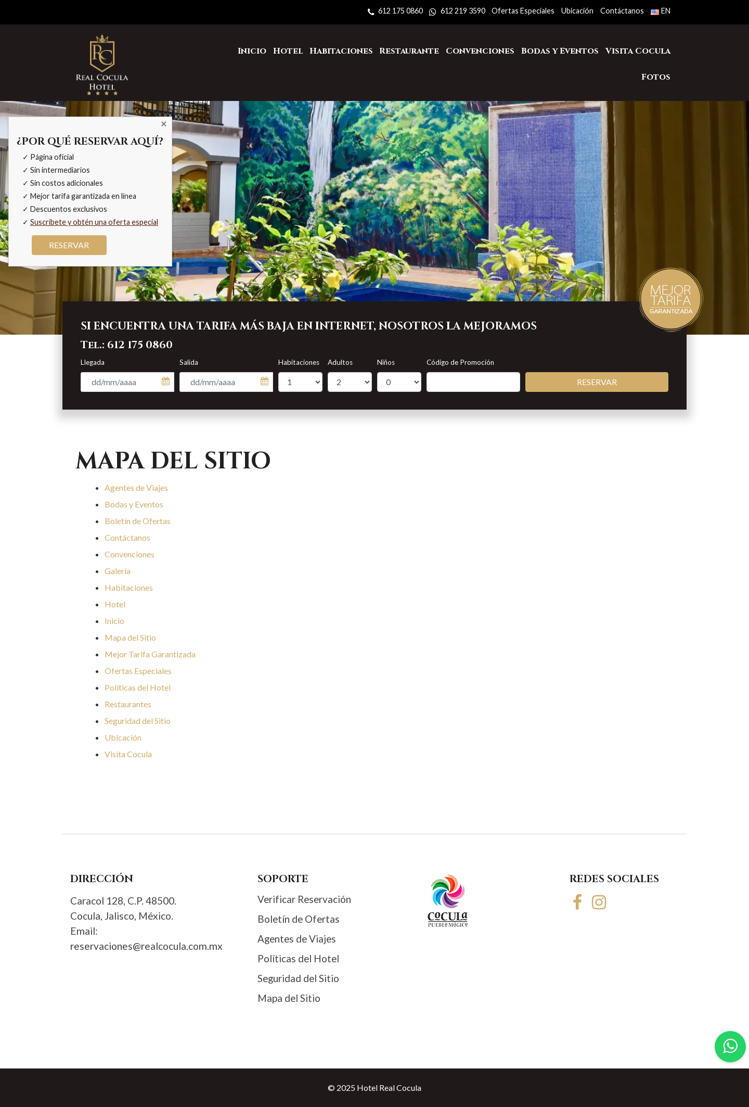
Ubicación (123, 737)
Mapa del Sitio (130, 637)
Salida (188, 362)
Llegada (93, 362)
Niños (386, 362)
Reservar (597, 382)
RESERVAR (69, 245)
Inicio (114, 621)
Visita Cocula (128, 754)
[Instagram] (599, 901)
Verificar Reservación (304, 899)
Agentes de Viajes (136, 487)
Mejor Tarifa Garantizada (150, 654)
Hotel (115, 604)
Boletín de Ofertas (138, 521)
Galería (118, 571)
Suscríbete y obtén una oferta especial (94, 222)
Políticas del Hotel (138, 687)
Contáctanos (127, 537)
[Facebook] (579, 901)
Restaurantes (128, 704)
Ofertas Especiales (138, 671)
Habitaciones (298, 362)
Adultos (340, 362)
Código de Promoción (460, 362)
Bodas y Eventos (134, 504)
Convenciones (129, 554)
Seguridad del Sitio (138, 721)
